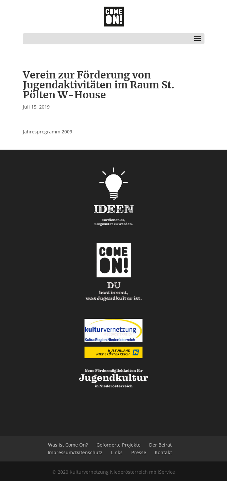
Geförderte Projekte (118, 445)
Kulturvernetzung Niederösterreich (109, 472)
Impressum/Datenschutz (75, 452)
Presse (138, 452)
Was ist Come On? (68, 445)
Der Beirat (160, 445)
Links (117, 452)
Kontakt (163, 452)
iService (166, 472)
